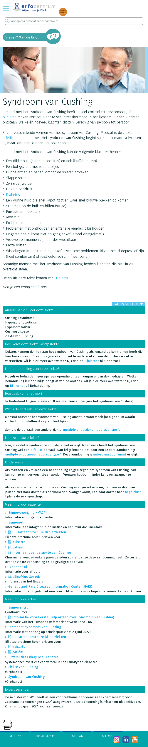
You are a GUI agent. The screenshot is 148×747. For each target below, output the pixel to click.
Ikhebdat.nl (17, 567)
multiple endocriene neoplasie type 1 (91, 430)
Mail (36, 287)
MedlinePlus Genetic (24, 577)
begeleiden (133, 492)
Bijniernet (91, 361)
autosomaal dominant (109, 454)
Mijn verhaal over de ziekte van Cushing (39, 552)
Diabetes (13, 194)
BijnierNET (63, 278)
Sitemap (108, 736)
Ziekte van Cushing (23, 667)
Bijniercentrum (19, 607)
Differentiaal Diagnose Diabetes (33, 657)
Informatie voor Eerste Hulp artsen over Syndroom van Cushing (63, 617)
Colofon (76, 736)
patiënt (18, 547)
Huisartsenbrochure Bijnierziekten (39, 532)
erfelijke (37, 450)
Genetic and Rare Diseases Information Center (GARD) (50, 587)
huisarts (18, 542)
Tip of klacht (46, 736)
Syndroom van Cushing (26, 677)
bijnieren (9, 117)
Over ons (14, 736)
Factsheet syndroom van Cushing (34, 627)
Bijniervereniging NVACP (27, 513)
